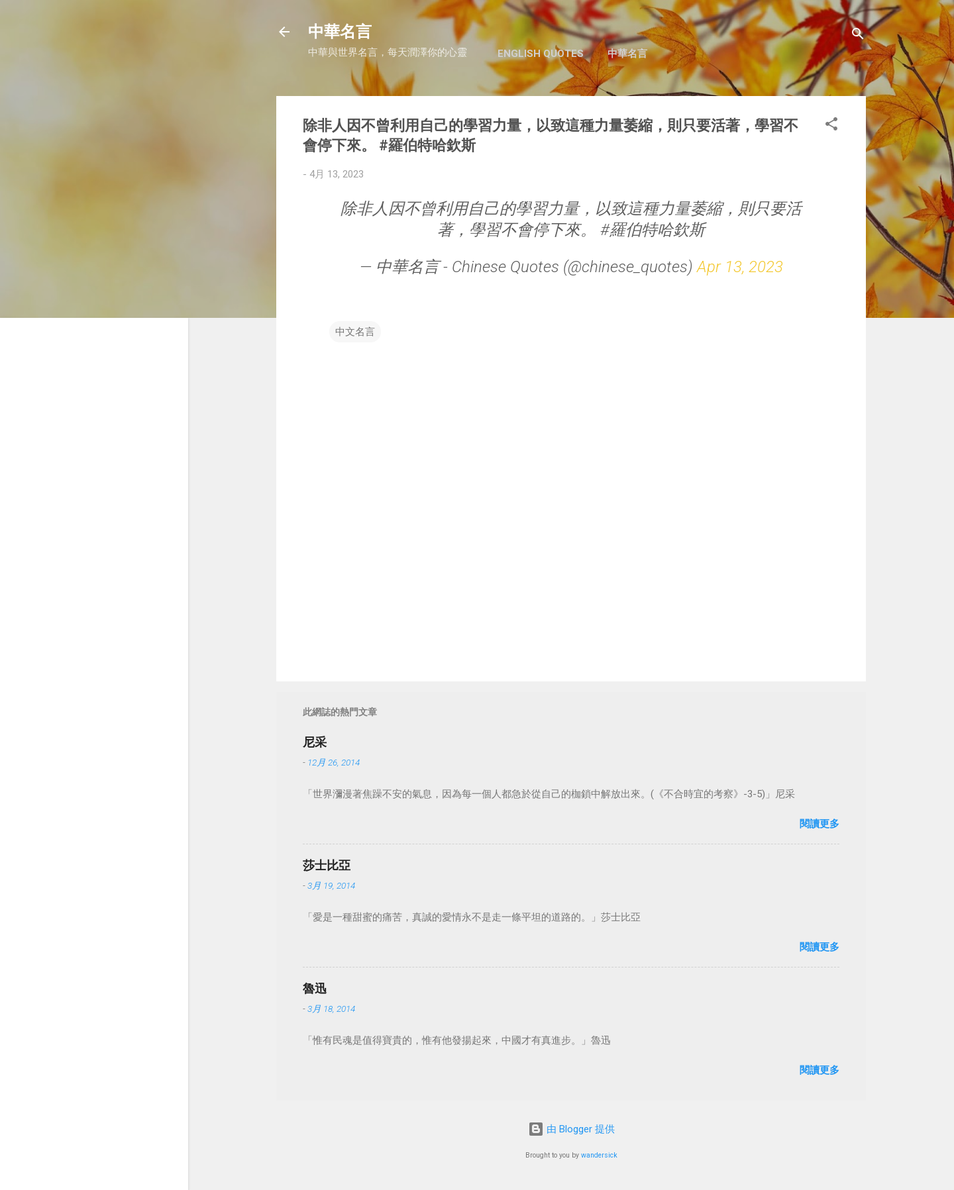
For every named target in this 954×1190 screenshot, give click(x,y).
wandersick (599, 1155)
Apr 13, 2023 (740, 267)
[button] (831, 126)
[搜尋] (858, 36)
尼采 (315, 742)
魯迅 (315, 988)
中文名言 (355, 332)
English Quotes (541, 54)
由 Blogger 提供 (571, 1129)
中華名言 (340, 32)
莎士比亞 (326, 865)
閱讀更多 (819, 824)
